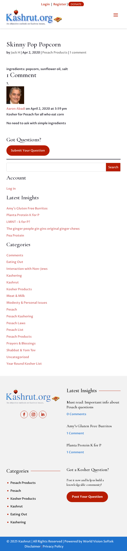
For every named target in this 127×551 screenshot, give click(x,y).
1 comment (78, 52)
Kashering (14, 276)
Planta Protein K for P (22, 215)
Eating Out (14, 262)
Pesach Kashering (19, 316)
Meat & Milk (15, 296)
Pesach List (14, 330)
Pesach (11, 309)
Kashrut (12, 282)
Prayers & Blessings (21, 343)
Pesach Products (54, 52)
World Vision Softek (98, 541)
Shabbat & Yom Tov (21, 350)
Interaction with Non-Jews (27, 269)
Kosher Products (19, 289)
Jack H (15, 52)
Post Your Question (87, 497)
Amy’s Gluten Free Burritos (27, 208)
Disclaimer (32, 546)
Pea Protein (15, 235)
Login (45, 4)
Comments (14, 255)
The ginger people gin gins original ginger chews (43, 229)
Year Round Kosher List (24, 364)
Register (59, 4)
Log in (11, 189)
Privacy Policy (53, 546)
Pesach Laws (15, 323)
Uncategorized (17, 357)
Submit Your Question (28, 150)
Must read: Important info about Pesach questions (93, 404)
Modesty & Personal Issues (26, 303)
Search (113, 167)
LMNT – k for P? (18, 222)
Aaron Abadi (15, 109)
